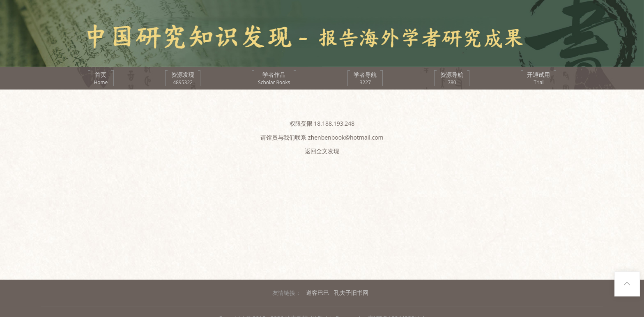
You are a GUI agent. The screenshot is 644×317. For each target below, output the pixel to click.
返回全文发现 (322, 151)
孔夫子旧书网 (351, 292)
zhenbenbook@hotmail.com (346, 137)
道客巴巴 (317, 292)
